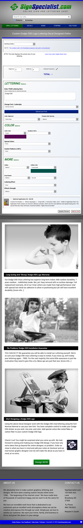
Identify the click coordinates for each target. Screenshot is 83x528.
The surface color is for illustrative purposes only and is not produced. (29, 48)
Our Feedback (26, 522)
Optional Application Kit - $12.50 (23, 199)
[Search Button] (69, 17)
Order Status (16, 522)
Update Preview (64, 211)
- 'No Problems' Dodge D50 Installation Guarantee (26, 348)
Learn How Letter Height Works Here (55, 54)
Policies (42, 522)
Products (19, 20)
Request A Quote (72, 511)
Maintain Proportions (49, 69)
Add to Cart (75, 211)
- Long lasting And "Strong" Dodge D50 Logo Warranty (27, 275)
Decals (30, 26)
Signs (43, 26)
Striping (57, 26)
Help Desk (73, 26)
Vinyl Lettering (12, 26)
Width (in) (28, 69)
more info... (18, 290)
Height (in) (11, 69)
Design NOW (41, 462)
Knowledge (29, 20)
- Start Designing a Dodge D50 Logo (20, 419)
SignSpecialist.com (64, 522)
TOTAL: (47, 74)
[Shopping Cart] (81, 522)
